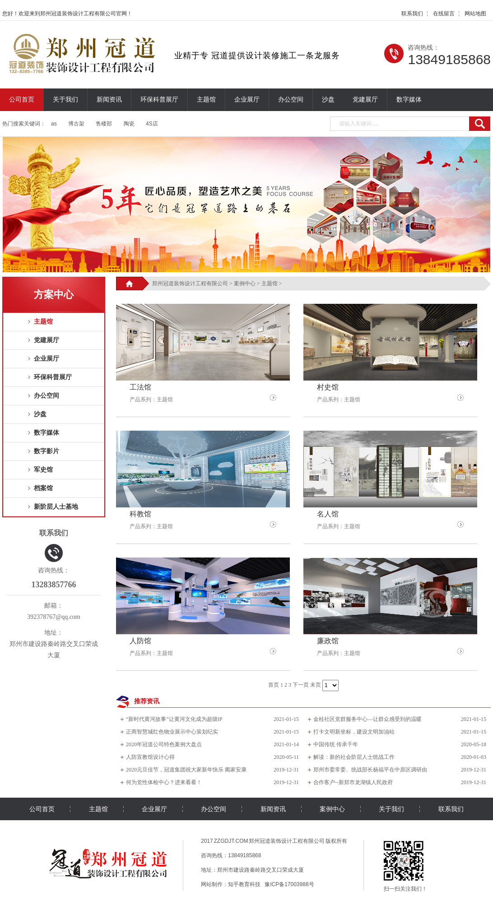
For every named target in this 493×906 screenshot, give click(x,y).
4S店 (152, 124)
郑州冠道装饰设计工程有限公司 (190, 283)
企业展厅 (247, 99)
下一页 (301, 685)
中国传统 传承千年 (335, 744)
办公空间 (290, 99)
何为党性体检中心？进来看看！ (164, 782)
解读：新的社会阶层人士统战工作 (354, 757)
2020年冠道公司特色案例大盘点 (164, 744)
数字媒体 (409, 99)
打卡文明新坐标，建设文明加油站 (354, 732)
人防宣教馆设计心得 (150, 757)
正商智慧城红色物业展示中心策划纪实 (172, 732)
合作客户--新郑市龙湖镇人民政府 (353, 782)
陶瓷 (129, 124)
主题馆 (206, 99)
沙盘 (328, 99)
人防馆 (140, 641)
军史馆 (43, 469)
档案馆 (43, 488)
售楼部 (104, 124)
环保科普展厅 (159, 99)
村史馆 (328, 387)
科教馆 (140, 514)
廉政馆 (328, 641)
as (54, 124)
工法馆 (140, 387)
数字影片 (46, 451)
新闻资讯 (109, 99)
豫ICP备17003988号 (289, 884)
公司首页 (21, 99)
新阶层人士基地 (56, 506)
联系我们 (412, 13)
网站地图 (475, 13)
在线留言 (444, 13)
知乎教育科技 (244, 884)
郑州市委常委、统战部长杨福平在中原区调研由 (370, 770)
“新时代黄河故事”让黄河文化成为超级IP (174, 719)
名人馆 (328, 514)
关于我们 (65, 99)
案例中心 (245, 283)
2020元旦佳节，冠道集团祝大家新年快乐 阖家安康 (186, 770)
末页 (315, 685)
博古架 (76, 124)
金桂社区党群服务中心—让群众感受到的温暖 (367, 719)
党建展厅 (365, 99)
